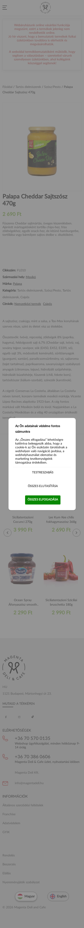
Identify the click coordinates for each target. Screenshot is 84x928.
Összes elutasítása (43, 486)
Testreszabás (42, 472)
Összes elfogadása (43, 499)
